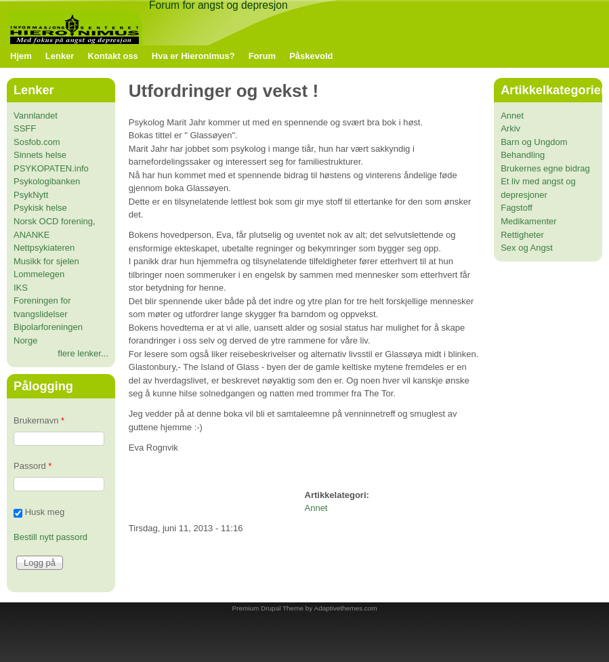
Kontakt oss (112, 56)
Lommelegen (39, 274)
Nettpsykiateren (44, 248)
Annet (316, 508)
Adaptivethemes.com (345, 608)
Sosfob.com (37, 142)
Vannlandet (36, 115)
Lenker (60, 56)
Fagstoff (516, 208)
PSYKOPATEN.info (51, 168)
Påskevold (311, 56)
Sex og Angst (527, 248)
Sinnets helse (40, 155)
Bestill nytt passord (50, 537)
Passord (32, 466)
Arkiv (510, 128)
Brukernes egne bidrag (545, 168)
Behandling (523, 155)
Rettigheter (522, 235)
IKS (21, 288)
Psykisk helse (40, 208)
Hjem (21, 56)
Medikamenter (528, 221)
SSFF (25, 128)
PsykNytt (31, 195)
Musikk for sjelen (46, 261)
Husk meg (45, 512)
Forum (262, 56)
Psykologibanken (47, 181)
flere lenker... (83, 353)
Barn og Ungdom (534, 142)
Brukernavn (39, 420)
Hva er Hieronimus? (193, 56)
